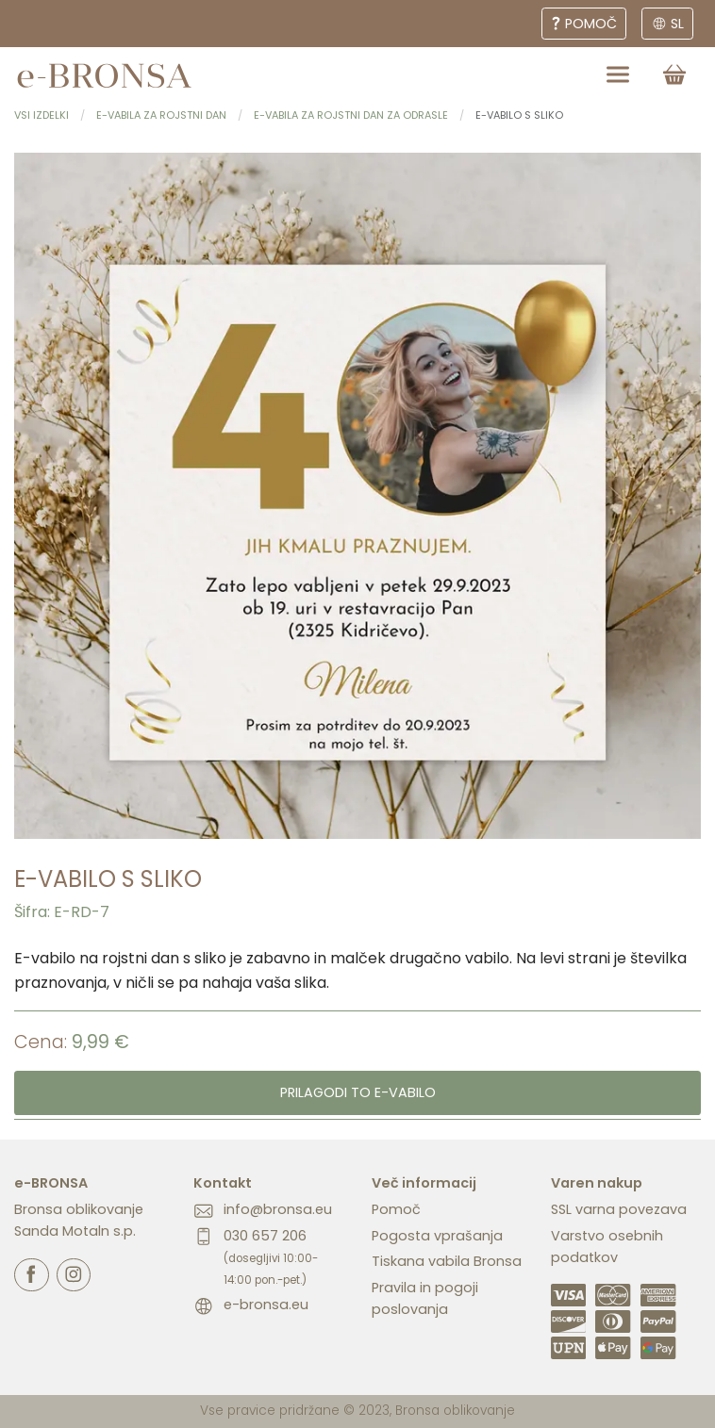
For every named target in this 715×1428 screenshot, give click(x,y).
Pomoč (396, 1209)
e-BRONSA (51, 1183)
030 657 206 (271, 1257)
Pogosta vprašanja (437, 1235)
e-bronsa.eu (266, 1304)
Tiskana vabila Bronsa (447, 1261)
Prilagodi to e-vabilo (358, 1092)
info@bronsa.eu (278, 1209)
